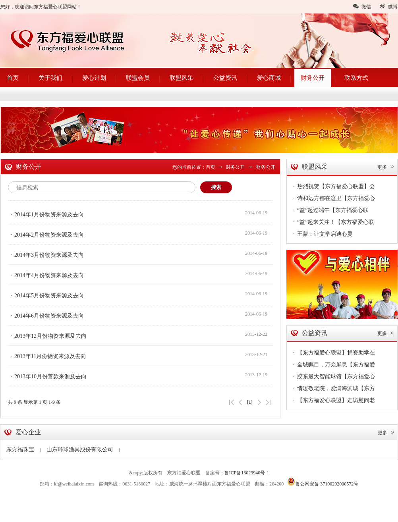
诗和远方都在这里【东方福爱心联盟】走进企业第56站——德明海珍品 (333, 199)
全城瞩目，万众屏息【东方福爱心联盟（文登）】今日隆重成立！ (333, 365)
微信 (362, 6)
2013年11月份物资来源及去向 (47, 356)
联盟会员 (138, 78)
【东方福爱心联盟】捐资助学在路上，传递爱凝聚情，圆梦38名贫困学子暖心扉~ (333, 353)
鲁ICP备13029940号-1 (246, 473)
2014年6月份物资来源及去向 (46, 315)
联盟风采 (181, 78)
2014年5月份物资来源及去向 (46, 295)
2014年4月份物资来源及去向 (46, 275)
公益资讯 (225, 78)
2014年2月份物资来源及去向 (46, 234)
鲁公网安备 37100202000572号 (322, 481)
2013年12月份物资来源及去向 (47, 336)
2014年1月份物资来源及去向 (46, 214)
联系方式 (356, 78)
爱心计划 (94, 78)
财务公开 (313, 78)
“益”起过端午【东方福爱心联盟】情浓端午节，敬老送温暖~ (330, 211)
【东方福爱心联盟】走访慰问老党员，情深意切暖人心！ (333, 401)
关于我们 (50, 78)
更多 (386, 167)
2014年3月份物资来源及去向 (46, 255)
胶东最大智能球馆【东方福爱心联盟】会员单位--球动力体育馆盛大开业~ (333, 377)
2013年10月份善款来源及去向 (47, 376)
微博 (388, 6)
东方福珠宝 (23, 450)
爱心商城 (269, 78)
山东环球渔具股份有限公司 (83, 450)
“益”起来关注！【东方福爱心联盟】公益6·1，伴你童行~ (332, 223)
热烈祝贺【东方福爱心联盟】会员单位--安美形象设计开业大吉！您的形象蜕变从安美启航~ (333, 187)
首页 (13, 78)
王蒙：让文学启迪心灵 (322, 234)
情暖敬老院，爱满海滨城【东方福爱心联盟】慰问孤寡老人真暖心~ (334, 389)
